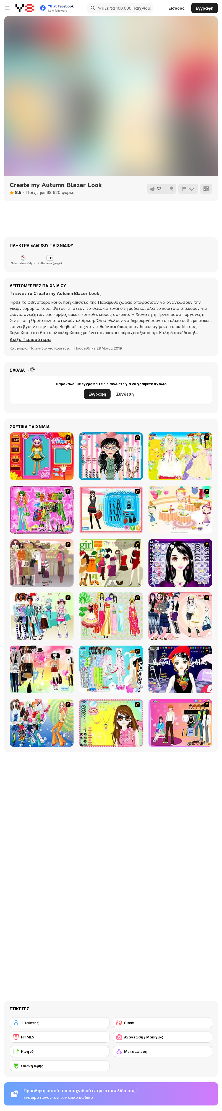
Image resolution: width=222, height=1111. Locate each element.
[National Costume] (111, 616)
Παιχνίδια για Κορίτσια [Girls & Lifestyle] (50, 348)
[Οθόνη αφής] (59, 1065)
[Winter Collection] (42, 616)
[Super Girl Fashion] (111, 563)
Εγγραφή (204, 8)
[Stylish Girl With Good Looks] (180, 669)
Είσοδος (176, 8)
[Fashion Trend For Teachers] (42, 563)
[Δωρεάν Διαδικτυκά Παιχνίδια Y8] (24, 8)
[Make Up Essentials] (180, 563)
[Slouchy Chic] (42, 669)
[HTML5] (59, 1037)
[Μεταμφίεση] (163, 1051)
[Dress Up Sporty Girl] (180, 616)
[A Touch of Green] (42, 510)
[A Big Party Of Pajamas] (111, 669)
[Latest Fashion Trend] (42, 723)
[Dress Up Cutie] (111, 456)
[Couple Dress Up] (180, 723)
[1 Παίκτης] (59, 1022)
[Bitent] (163, 1022)
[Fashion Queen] (111, 510)
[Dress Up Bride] (180, 456)
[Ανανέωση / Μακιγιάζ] (163, 1037)
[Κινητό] (59, 1051)
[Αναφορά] (188, 189)
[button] (30, 340)
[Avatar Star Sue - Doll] (42, 456)
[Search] (92, 8)
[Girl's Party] (180, 510)
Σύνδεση (125, 394)
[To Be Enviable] (111, 723)
